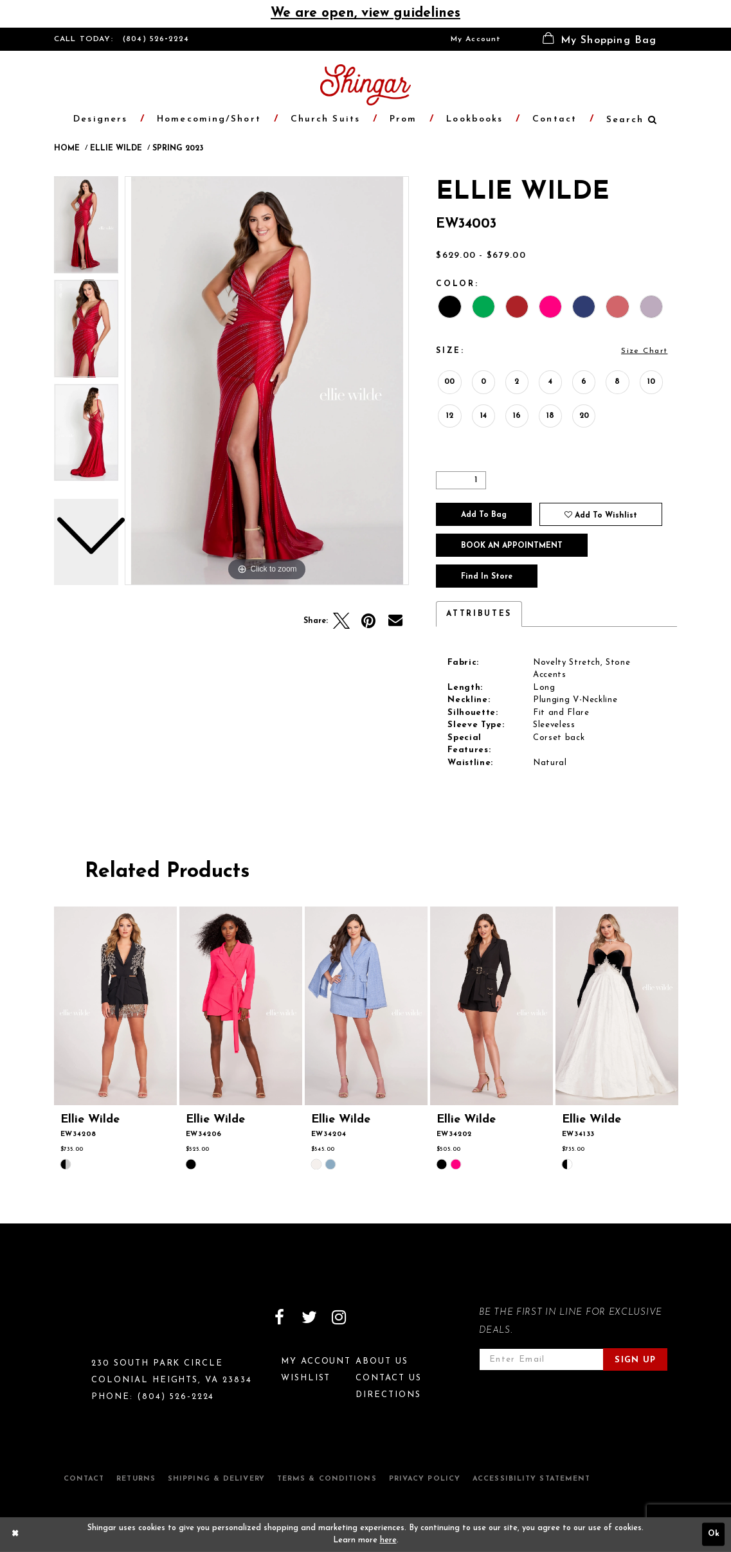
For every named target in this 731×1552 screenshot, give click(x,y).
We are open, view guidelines (365, 13)
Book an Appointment (512, 546)
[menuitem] (476, 39)
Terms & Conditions (327, 1479)
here (388, 1540)
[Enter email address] (541, 1359)
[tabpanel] (266, 380)
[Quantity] (461, 480)
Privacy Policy (424, 1479)
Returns (136, 1479)
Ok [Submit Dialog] (713, 1534)
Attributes (478, 614)
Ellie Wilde (116, 148)
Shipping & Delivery (216, 1479)
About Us (382, 1361)
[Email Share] (395, 621)
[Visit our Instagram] (338, 1317)
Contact (84, 1479)
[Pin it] (368, 621)
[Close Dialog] (15, 1534)
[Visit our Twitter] (309, 1317)
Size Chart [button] (644, 351)
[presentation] (115, 1006)
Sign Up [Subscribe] (635, 1360)
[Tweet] (341, 621)
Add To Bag (484, 515)
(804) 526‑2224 (156, 39)
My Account (476, 39)
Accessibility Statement (531, 1479)
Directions (388, 1395)
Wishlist (306, 1378)
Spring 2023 (177, 148)
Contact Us (389, 1378)
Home (67, 148)
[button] (600, 39)
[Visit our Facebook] (279, 1317)
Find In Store (486, 577)
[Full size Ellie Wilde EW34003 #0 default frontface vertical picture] (266, 380)
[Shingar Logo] (109, 1326)
